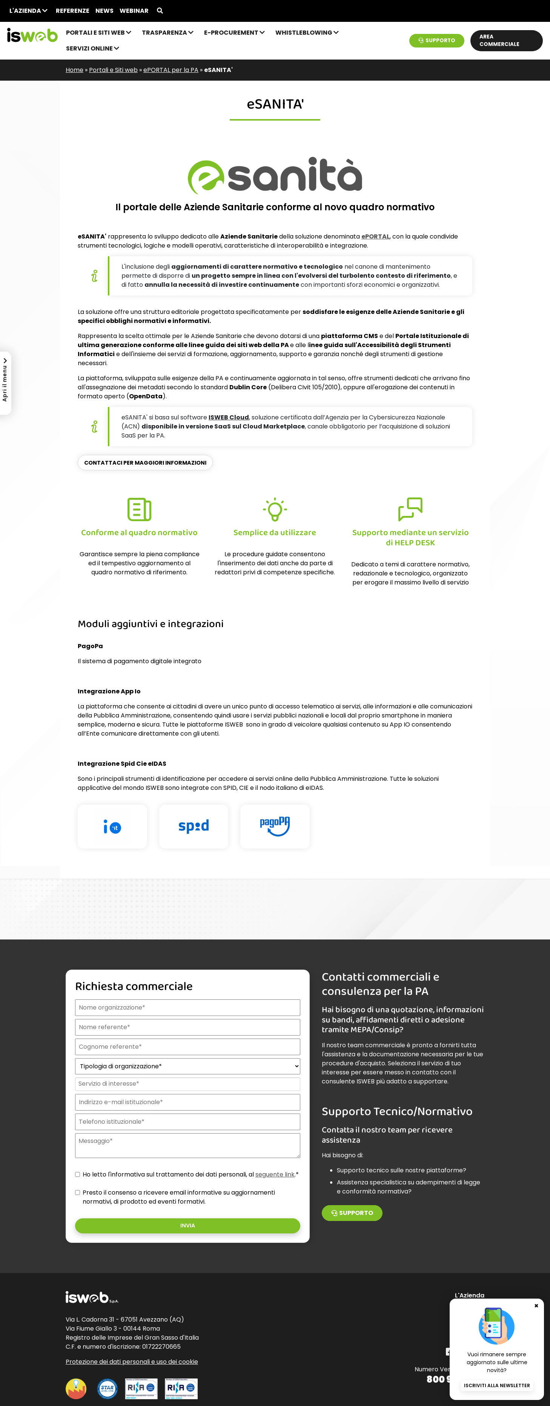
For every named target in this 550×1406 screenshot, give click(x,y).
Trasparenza (168, 32)
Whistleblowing (307, 32)
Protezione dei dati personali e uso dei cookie (132, 1361)
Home (74, 70)
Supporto (436, 40)
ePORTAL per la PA (170, 70)
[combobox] (186, 1084)
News (104, 10)
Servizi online (92, 48)
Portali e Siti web (98, 32)
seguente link (275, 1174)
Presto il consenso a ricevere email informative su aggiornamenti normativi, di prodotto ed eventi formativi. (179, 1197)
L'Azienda (28, 10)
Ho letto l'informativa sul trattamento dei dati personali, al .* (191, 1174)
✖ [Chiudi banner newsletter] (536, 1305)
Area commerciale (499, 40)
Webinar (134, 10)
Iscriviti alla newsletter (497, 1385)
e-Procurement (234, 32)
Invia (187, 1225)
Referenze (72, 10)
